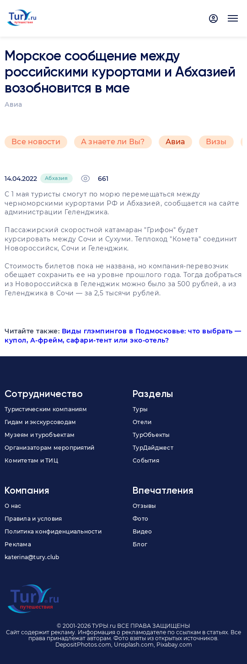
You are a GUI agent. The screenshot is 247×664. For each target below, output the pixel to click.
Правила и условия (33, 518)
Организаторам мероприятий (49, 447)
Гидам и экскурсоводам (40, 422)
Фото (140, 518)
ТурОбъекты (151, 434)
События (146, 460)
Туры (140, 409)
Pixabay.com (174, 644)
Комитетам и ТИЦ (31, 460)
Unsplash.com (134, 644)
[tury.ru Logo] (22, 18)
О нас (13, 505)
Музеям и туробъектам (40, 434)
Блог (140, 544)
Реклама (18, 544)
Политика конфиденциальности (53, 531)
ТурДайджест (153, 447)
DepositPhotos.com (83, 644)
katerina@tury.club (32, 557)
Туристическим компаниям (46, 409)
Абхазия (56, 178)
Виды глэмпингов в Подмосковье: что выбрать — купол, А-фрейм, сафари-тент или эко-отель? (123, 335)
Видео (142, 531)
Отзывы (144, 505)
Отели (142, 422)
